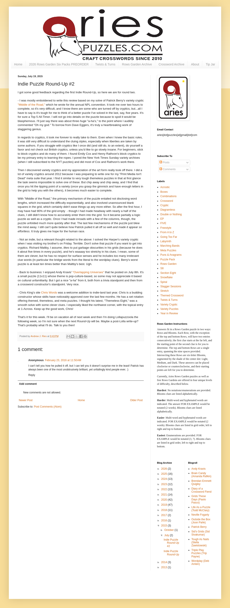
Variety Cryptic (168, 304)
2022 (164, 489)
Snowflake (166, 277)
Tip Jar (210, 64)
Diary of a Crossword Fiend (202, 490)
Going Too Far (168, 236)
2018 (164, 510)
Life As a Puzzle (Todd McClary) (201, 509)
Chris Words (49, 292)
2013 (164, 567)
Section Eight (168, 272)
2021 (164, 494)
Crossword (166, 200)
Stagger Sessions (170, 286)
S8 (162, 268)
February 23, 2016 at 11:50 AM (63, 360)
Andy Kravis (199, 468)
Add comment (28, 383)
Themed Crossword (172, 295)
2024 (164, 478)
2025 (164, 473)
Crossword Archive (171, 64)
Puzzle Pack (167, 259)
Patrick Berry (199, 526)
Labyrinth (165, 241)
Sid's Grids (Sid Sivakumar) (201, 533)
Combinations (168, 196)
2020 (164, 499)
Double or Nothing (171, 214)
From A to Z (167, 232)
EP (162, 218)
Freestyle (165, 227)
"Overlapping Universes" (89, 272)
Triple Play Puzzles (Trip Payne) (199, 553)
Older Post (136, 400)
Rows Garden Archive (137, 64)
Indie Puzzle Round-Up (171, 553)
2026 (164, 468)
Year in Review (169, 313)
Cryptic (164, 205)
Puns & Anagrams (171, 254)
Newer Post (26, 400)
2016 (164, 520)
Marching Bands (170, 245)
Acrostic (165, 187)
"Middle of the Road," (31, 104)
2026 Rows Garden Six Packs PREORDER (58, 64)
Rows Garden (168, 263)
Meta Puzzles (168, 250)
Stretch (164, 290)
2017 (164, 515)
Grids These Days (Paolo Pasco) (199, 499)
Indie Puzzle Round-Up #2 (171, 543)
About (195, 64)
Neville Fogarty (200, 514)
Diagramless (167, 209)
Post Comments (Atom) (47, 406)
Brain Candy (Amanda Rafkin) (201, 475)
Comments (167, 169)
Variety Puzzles (169, 309)
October (169, 530)
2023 (164, 484)
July (167, 535)
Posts (164, 162)
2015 (164, 525)
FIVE (163, 223)
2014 (164, 562)
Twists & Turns (105, 64)
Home (18, 64)
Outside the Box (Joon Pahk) (201, 521)
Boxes (164, 191)
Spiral (163, 282)
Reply (31, 375)
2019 (164, 504)
